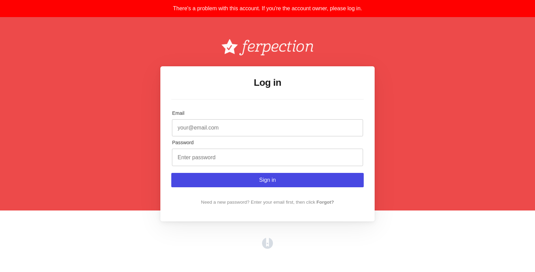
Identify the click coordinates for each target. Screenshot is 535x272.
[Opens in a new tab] (267, 247)
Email (178, 113)
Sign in (267, 180)
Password (182, 142)
